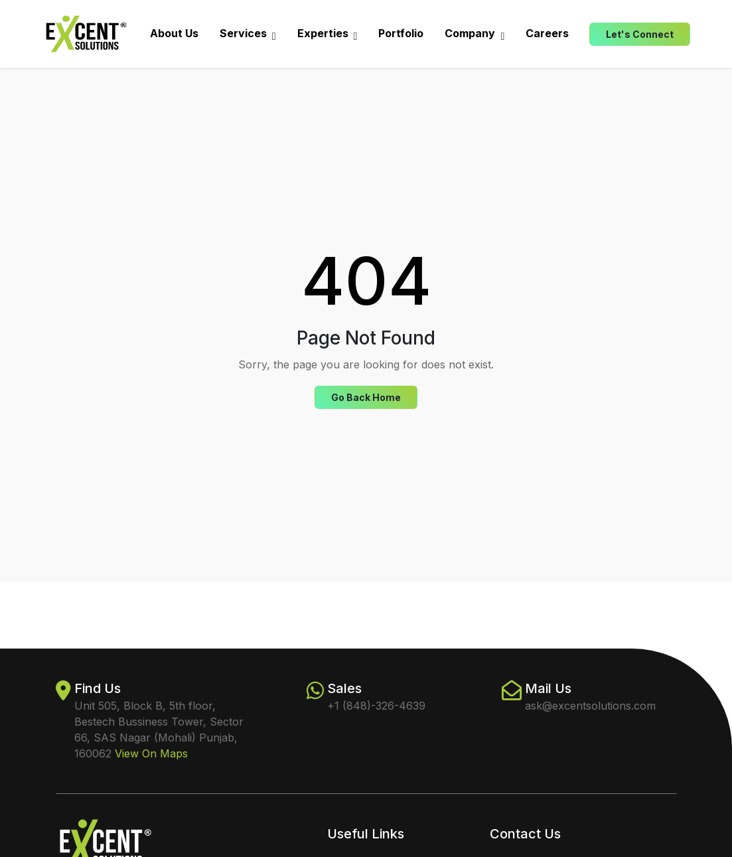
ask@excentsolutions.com (590, 705)
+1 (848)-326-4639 (376, 705)
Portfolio (400, 33)
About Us (174, 33)
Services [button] (248, 34)
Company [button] (474, 34)
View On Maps (151, 753)
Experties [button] (327, 34)
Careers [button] (547, 33)
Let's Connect (640, 34)
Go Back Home (366, 397)
